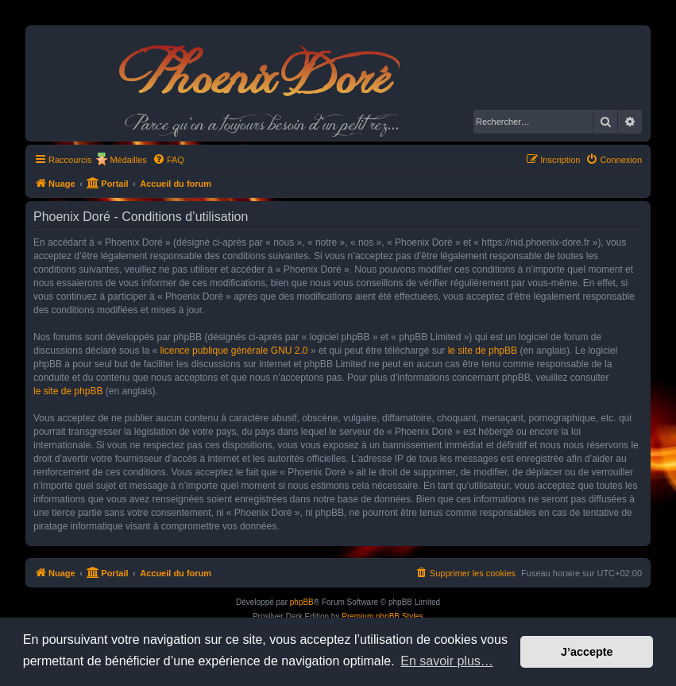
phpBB (302, 602)
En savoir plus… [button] (446, 661)
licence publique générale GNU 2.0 (233, 350)
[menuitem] (168, 159)
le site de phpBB (482, 350)
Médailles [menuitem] (128, 160)
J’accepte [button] (587, 651)
